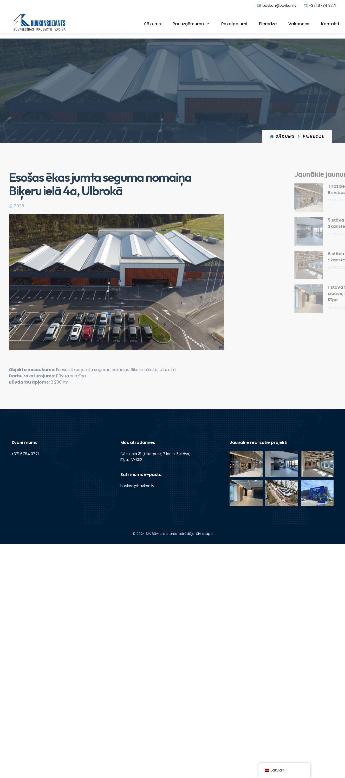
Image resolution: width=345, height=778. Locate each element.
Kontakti (330, 24)
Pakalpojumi (234, 24)
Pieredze (268, 24)
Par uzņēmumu (191, 24)
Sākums (152, 24)
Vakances (298, 24)
